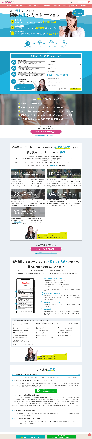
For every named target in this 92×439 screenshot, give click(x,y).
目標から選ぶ (9, 5)
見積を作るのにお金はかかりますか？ (28, 375)
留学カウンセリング (30, 436)
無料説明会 (83, 5)
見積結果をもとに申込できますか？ (27, 413)
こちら (58, 286)
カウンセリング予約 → (46, 132)
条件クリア (63, 88)
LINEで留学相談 (61, 436)
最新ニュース (74, 5)
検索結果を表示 (75, 88)
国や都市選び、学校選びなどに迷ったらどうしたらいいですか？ (38, 382)
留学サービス (57, 5)
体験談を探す (47, 5)
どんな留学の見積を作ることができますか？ (31, 422)
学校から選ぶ (37, 5)
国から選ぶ (28, 5)
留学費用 (65, 5)
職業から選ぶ (19, 5)
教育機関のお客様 (72, 2)
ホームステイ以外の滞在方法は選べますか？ (31, 397)
